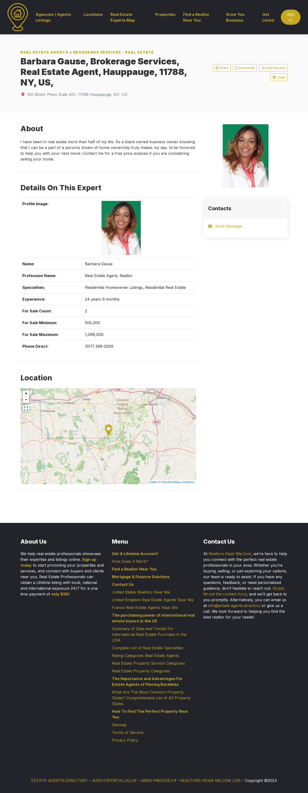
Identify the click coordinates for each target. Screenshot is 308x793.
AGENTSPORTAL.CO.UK (114, 780)
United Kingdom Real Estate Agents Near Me (152, 599)
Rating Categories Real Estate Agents (145, 655)
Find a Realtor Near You (196, 17)
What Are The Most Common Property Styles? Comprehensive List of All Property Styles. (151, 698)
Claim (279, 77)
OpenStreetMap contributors (178, 482)
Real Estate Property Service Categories (148, 663)
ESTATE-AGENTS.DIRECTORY (59, 780)
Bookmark (245, 68)
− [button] (26, 400)
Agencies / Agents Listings (53, 17)
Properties (165, 14)
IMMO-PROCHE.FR (158, 780)
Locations (93, 14)
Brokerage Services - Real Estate (113, 52)
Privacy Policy (125, 740)
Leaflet (153, 482)
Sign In (291, 17)
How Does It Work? (130, 561)
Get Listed (268, 17)
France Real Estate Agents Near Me (145, 607)
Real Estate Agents (44, 52)
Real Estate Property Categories (141, 671)
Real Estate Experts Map (122, 17)
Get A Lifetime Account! (135, 553)
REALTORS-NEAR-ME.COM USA (210, 780)
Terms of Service (127, 732)
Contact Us (123, 584)
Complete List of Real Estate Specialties (147, 647)
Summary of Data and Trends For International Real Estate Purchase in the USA (149, 634)
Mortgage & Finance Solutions (141, 576)
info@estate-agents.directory (234, 605)
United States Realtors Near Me (141, 592)
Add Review (273, 68)
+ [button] (26, 393)
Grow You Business (235, 17)
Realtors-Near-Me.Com (230, 553)
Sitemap (119, 724)
